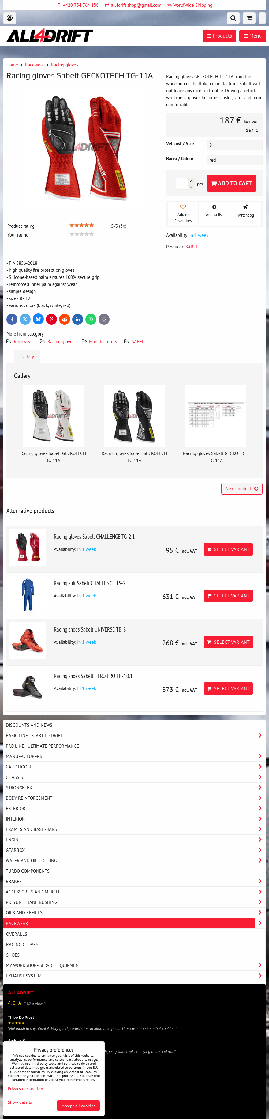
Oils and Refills (136, 913)
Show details (20, 1102)
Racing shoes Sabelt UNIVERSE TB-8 (90, 629)
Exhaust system (136, 976)
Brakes (136, 881)
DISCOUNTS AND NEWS (29, 725)
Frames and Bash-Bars (136, 829)
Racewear (23, 341)
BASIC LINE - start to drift (136, 735)
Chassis (136, 777)
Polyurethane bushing (136, 902)
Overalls (16, 934)
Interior (136, 819)
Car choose (136, 767)
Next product (242, 488)
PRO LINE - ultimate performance (42, 746)
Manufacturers (103, 341)
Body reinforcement (136, 798)
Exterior (136, 808)
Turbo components (28, 871)
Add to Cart (231, 183)
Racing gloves (60, 341)
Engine (136, 840)
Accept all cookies (78, 1106)
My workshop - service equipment (136, 965)
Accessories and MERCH (136, 892)
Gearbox (136, 850)
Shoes (13, 955)
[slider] (81, 225)
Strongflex (136, 788)
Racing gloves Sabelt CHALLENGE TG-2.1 (94, 536)
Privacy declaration (25, 1088)
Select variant (228, 549)
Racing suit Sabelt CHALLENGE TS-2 (90, 583)
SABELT (139, 341)
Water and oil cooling (136, 860)
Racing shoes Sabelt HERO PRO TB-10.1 (93, 676)
